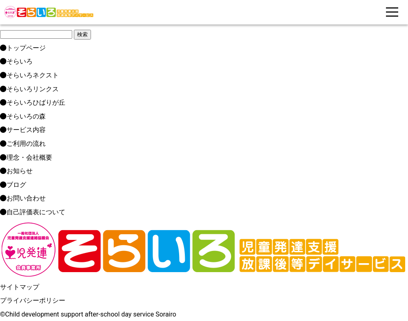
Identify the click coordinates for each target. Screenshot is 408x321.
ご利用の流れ (23, 143)
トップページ (23, 48)
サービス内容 (23, 130)
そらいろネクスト (29, 75)
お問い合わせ (23, 198)
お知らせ (16, 171)
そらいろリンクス (29, 89)
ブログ (13, 185)
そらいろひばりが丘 (32, 102)
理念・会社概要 (26, 157)
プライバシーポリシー (32, 300)
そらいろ (16, 61)
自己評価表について (32, 212)
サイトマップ (19, 287)
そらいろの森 (23, 116)
